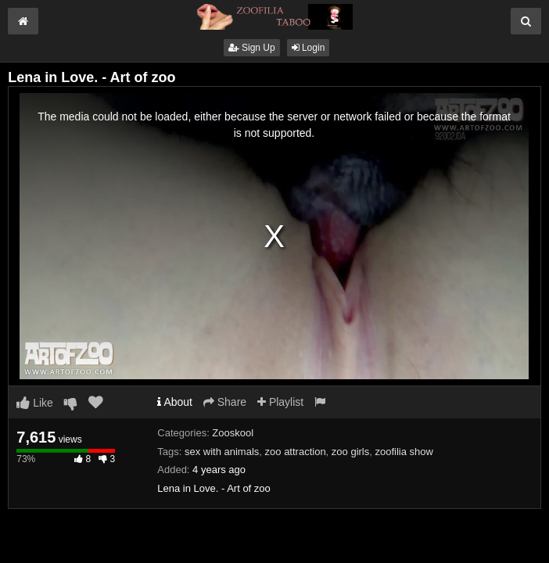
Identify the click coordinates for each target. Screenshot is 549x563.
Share (224, 402)
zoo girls (350, 451)
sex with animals (222, 451)
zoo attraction (295, 451)
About (174, 402)
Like (34, 402)
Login (308, 47)
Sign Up (251, 47)
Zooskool (232, 433)
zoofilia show (404, 451)
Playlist (280, 402)
